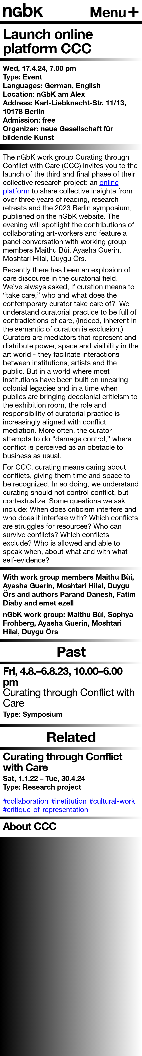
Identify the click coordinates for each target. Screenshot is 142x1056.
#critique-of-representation (45, 809)
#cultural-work (112, 801)
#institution (69, 801)
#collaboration (25, 801)
